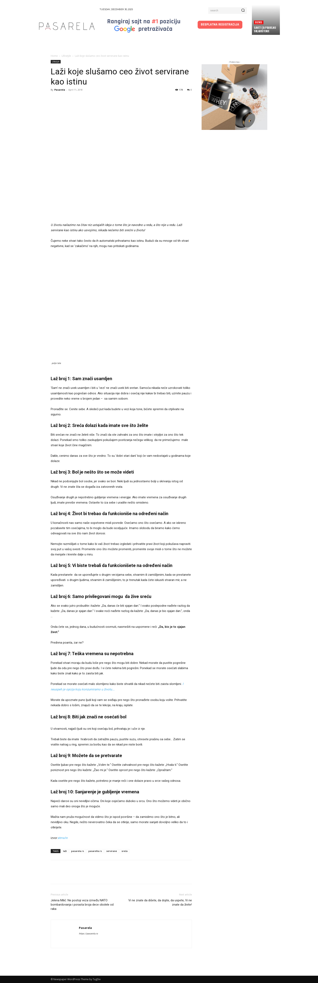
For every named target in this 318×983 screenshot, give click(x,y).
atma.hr (63, 838)
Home (54, 56)
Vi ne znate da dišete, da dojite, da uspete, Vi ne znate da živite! (160, 902)
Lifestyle (66, 56)
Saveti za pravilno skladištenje (265, 29)
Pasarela (59, 89)
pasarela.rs (77, 851)
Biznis (258, 22)
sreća (124, 851)
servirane (111, 851)
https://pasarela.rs (88, 933)
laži (65, 851)
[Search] (243, 10)
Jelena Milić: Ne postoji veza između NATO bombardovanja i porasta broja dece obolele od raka (82, 904)
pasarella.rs (95, 851)
